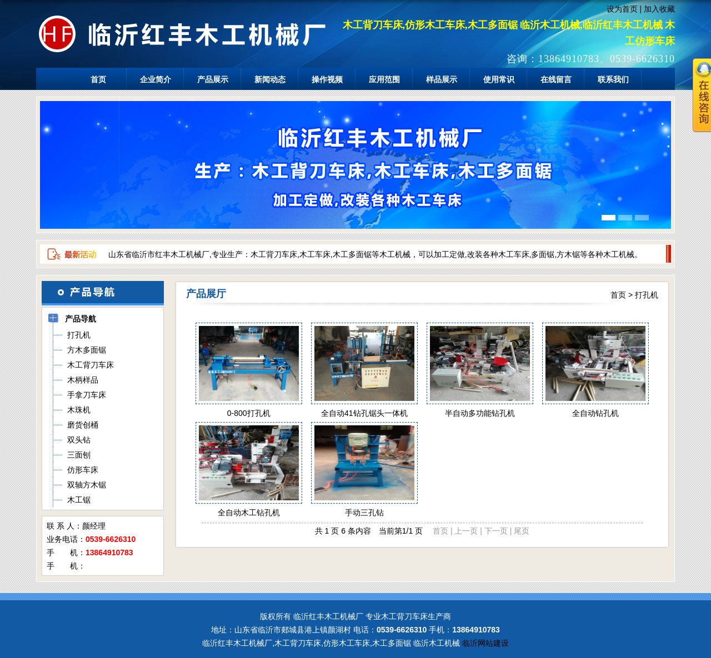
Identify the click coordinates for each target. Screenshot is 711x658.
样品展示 (441, 79)
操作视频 (327, 79)
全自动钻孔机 (595, 413)
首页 (98, 79)
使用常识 (498, 79)
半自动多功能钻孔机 (480, 413)
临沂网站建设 (485, 643)
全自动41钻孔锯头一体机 (364, 413)
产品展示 (212, 79)
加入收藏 (659, 8)
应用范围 (384, 79)
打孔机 (646, 294)
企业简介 (155, 79)
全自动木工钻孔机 (249, 512)
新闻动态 (270, 79)
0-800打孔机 (249, 413)
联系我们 (613, 79)
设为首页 (622, 8)
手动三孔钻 (364, 512)
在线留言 (556, 79)
